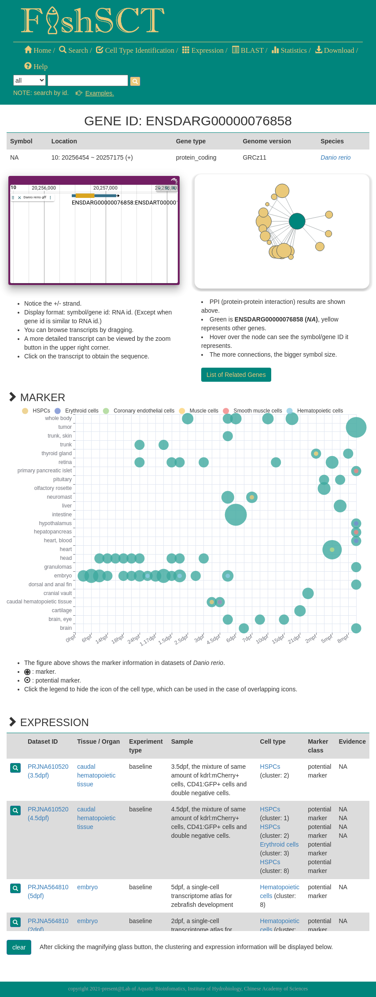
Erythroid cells (279, 844)
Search (73, 50)
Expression (203, 50)
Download (334, 50)
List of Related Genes (236, 374)
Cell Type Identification (135, 50)
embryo (87, 887)
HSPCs (270, 766)
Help (36, 66)
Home (37, 50)
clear (19, 947)
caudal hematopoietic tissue (96, 775)
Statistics (289, 50)
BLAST (248, 50)
